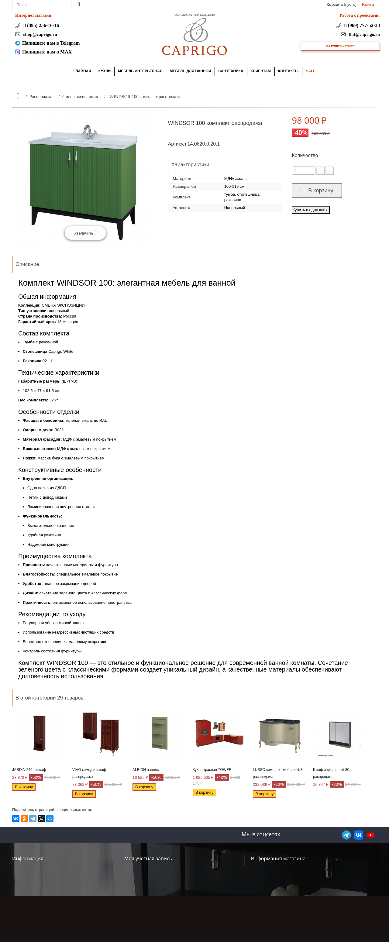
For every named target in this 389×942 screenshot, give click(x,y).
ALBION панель (146, 770)
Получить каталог (340, 46)
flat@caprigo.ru (364, 34)
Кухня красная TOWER (212, 770)
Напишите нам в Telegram (51, 43)
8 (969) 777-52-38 (361, 25)
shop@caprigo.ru (39, 34)
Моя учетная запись (148, 858)
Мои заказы (137, 868)
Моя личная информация (152, 884)
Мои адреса (137, 876)
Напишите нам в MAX (47, 51)
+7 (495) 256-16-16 (326, 890)
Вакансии (76, 905)
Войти (368, 4)
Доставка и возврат (34, 884)
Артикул (177, 143)
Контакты (76, 858)
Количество (305, 155)
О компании (25, 876)
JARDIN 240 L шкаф (29, 770)
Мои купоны (137, 892)
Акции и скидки (29, 868)
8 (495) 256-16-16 (40, 25)
